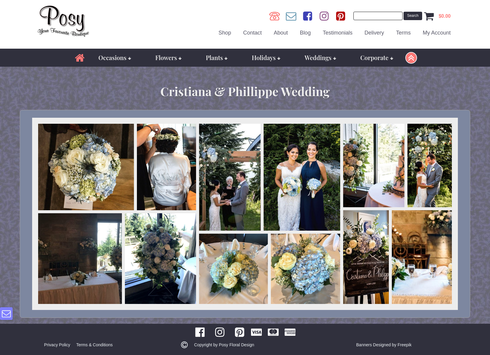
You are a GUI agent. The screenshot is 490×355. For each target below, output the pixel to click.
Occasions (114, 57)
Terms (403, 33)
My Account (437, 33)
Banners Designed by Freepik (383, 344)
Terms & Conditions (94, 344)
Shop (225, 33)
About (281, 33)
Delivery (374, 33)
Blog (305, 33)
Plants (217, 57)
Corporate (376, 57)
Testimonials (337, 33)
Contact (252, 33)
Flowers (168, 57)
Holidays (266, 57)
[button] (86, 167)
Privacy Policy (57, 344)
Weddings (320, 57)
